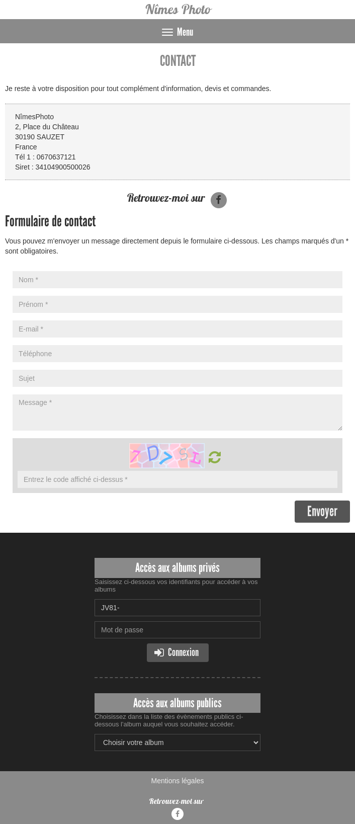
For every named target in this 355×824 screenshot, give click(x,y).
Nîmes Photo (177, 9)
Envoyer (322, 511)
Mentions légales (177, 781)
